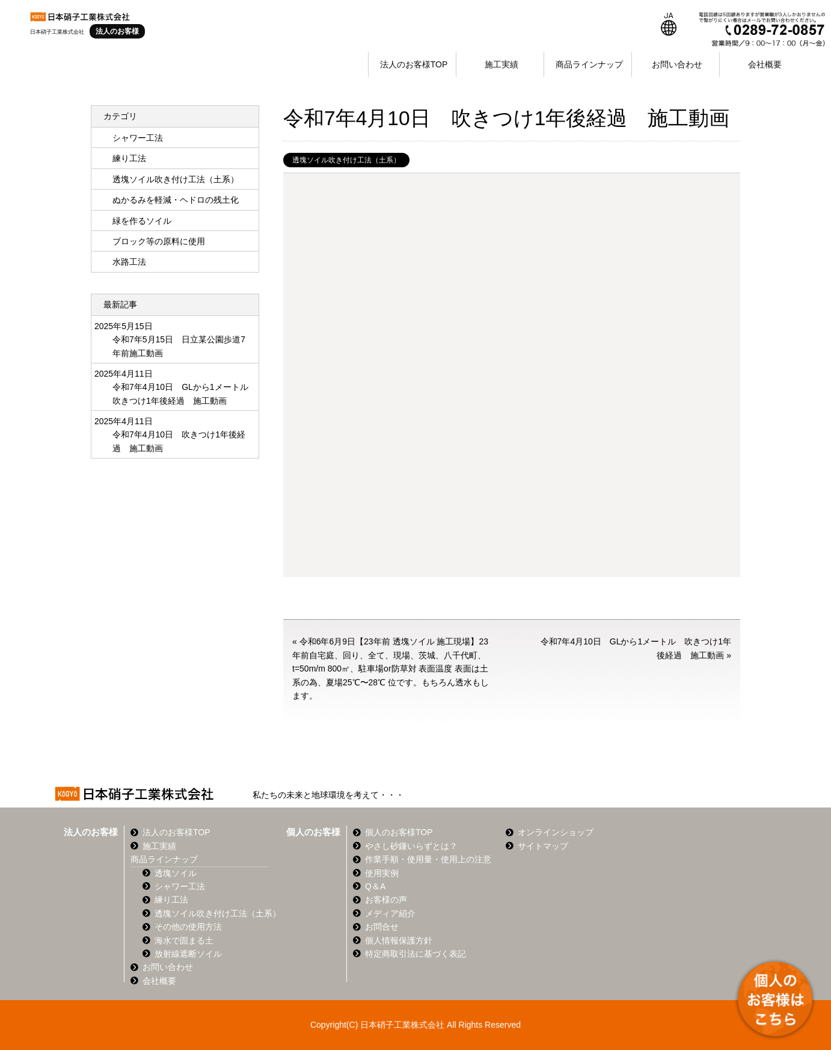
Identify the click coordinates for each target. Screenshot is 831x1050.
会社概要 (765, 64)
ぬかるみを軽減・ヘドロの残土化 (175, 200)
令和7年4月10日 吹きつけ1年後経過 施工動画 (178, 441)
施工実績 (501, 64)
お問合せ (382, 926)
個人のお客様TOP (399, 832)
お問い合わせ (677, 64)
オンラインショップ (555, 832)
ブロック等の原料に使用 (158, 241)
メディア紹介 (390, 913)
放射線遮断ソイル (188, 954)
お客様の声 (386, 899)
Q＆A (375, 886)
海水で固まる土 (184, 940)
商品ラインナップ (589, 64)
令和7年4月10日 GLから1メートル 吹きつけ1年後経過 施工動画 (181, 393)
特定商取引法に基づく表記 (415, 954)
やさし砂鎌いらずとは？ (411, 846)
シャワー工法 (137, 138)
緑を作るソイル (141, 221)
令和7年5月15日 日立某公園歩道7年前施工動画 (178, 346)
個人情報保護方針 (398, 940)
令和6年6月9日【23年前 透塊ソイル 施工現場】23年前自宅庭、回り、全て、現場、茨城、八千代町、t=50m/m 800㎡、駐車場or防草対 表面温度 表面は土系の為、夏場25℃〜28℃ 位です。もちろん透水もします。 (390, 668)
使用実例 (382, 873)
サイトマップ (543, 846)
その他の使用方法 (188, 926)
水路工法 (129, 262)
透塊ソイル (176, 873)
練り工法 (129, 158)
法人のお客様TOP (414, 64)
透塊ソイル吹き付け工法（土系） (346, 160)
